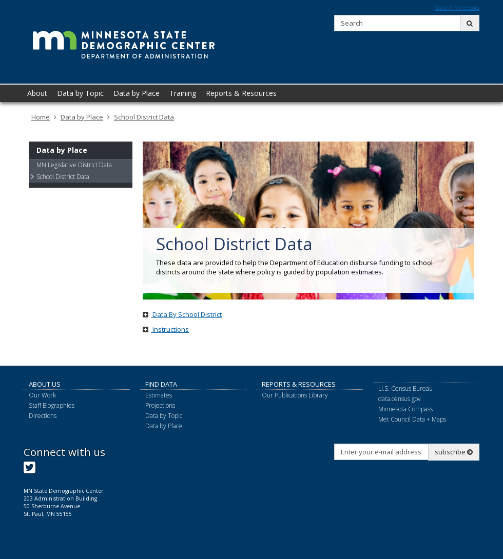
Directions (42, 415)
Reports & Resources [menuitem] (241, 93)
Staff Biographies (51, 405)
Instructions (166, 329)
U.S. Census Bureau (405, 388)
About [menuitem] (37, 93)
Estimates (158, 395)
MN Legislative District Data (74, 165)
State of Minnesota (457, 7)
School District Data (144, 117)
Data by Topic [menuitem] (80, 93)
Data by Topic (163, 415)
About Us (45, 384)
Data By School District (182, 314)
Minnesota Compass (405, 409)
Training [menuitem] (182, 93)
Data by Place (82, 117)
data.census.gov (399, 398)
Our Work (42, 395)
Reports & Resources (299, 384)
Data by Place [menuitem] (136, 93)
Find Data (161, 384)
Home (40, 117)
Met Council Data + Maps (412, 419)
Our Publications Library (295, 395)
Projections (160, 405)
